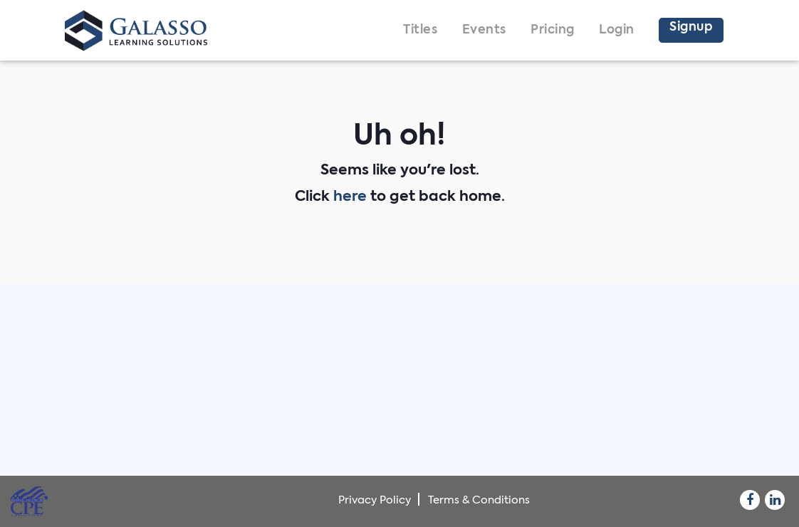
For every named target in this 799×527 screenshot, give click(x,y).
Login (616, 30)
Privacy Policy (374, 500)
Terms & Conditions (479, 500)
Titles (420, 30)
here (350, 197)
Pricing (553, 30)
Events (484, 30)
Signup (691, 27)
